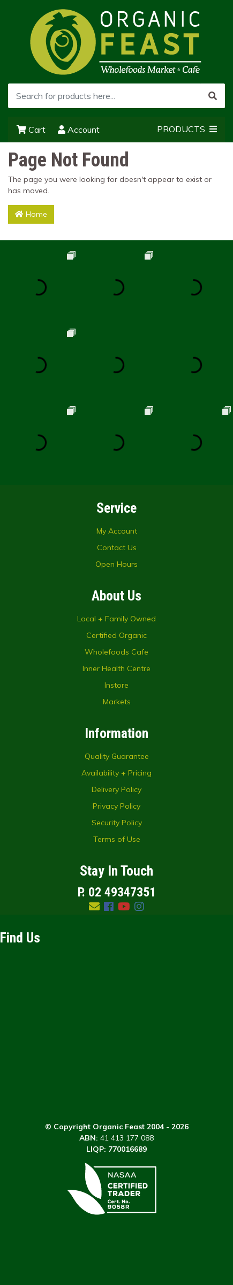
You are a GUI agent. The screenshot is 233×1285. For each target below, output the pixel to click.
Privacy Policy (116, 806)
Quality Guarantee (117, 756)
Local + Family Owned (116, 619)
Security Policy (117, 822)
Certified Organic (116, 635)
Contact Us (117, 547)
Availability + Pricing (116, 773)
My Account (116, 531)
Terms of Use (116, 839)
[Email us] (94, 906)
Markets (117, 701)
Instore (116, 685)
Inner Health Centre (116, 668)
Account (79, 129)
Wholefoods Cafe (116, 652)
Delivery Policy (116, 789)
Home (31, 214)
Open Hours (116, 564)
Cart (31, 129)
